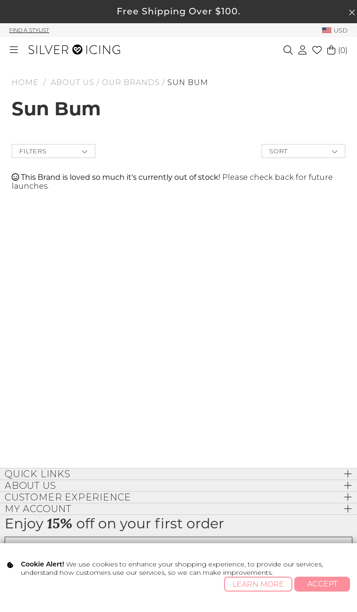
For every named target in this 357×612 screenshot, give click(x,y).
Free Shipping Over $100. (178, 11)
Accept (322, 583)
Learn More (258, 584)
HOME (25, 82)
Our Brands (131, 82)
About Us (72, 82)
